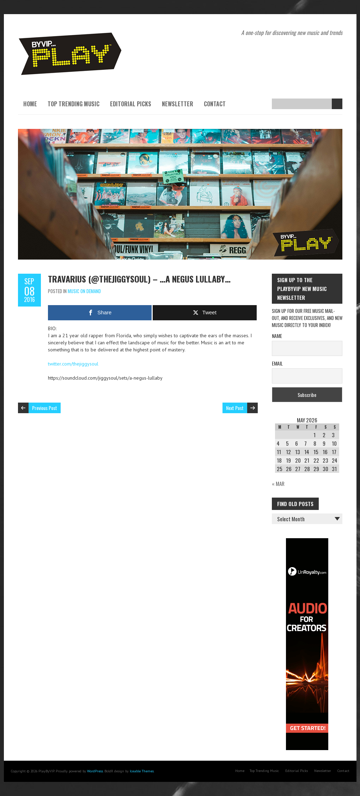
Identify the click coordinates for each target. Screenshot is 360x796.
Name (277, 335)
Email (277, 363)
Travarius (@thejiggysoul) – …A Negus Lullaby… (139, 278)
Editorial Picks (130, 104)
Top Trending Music (73, 104)
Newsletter (177, 104)
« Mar (278, 483)
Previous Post (44, 407)
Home (30, 104)
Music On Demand (84, 291)
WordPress (95, 771)
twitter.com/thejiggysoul (73, 364)
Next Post (235, 407)
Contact (215, 104)
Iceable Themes (142, 771)
